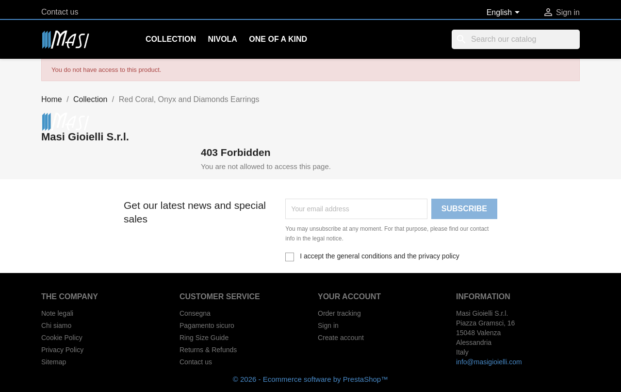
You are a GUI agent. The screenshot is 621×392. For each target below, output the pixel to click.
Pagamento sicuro (207, 325)
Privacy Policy (62, 350)
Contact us (59, 12)
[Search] (516, 39)
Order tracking (339, 313)
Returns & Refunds (208, 350)
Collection (171, 39)
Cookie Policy (61, 337)
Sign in (328, 325)
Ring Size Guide (204, 337)
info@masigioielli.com (489, 362)
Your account (349, 296)
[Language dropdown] (505, 13)
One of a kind (278, 39)
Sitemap (53, 362)
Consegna (195, 313)
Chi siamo (56, 325)
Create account (341, 337)
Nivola (222, 39)
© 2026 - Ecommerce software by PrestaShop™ (310, 379)
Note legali (57, 313)
